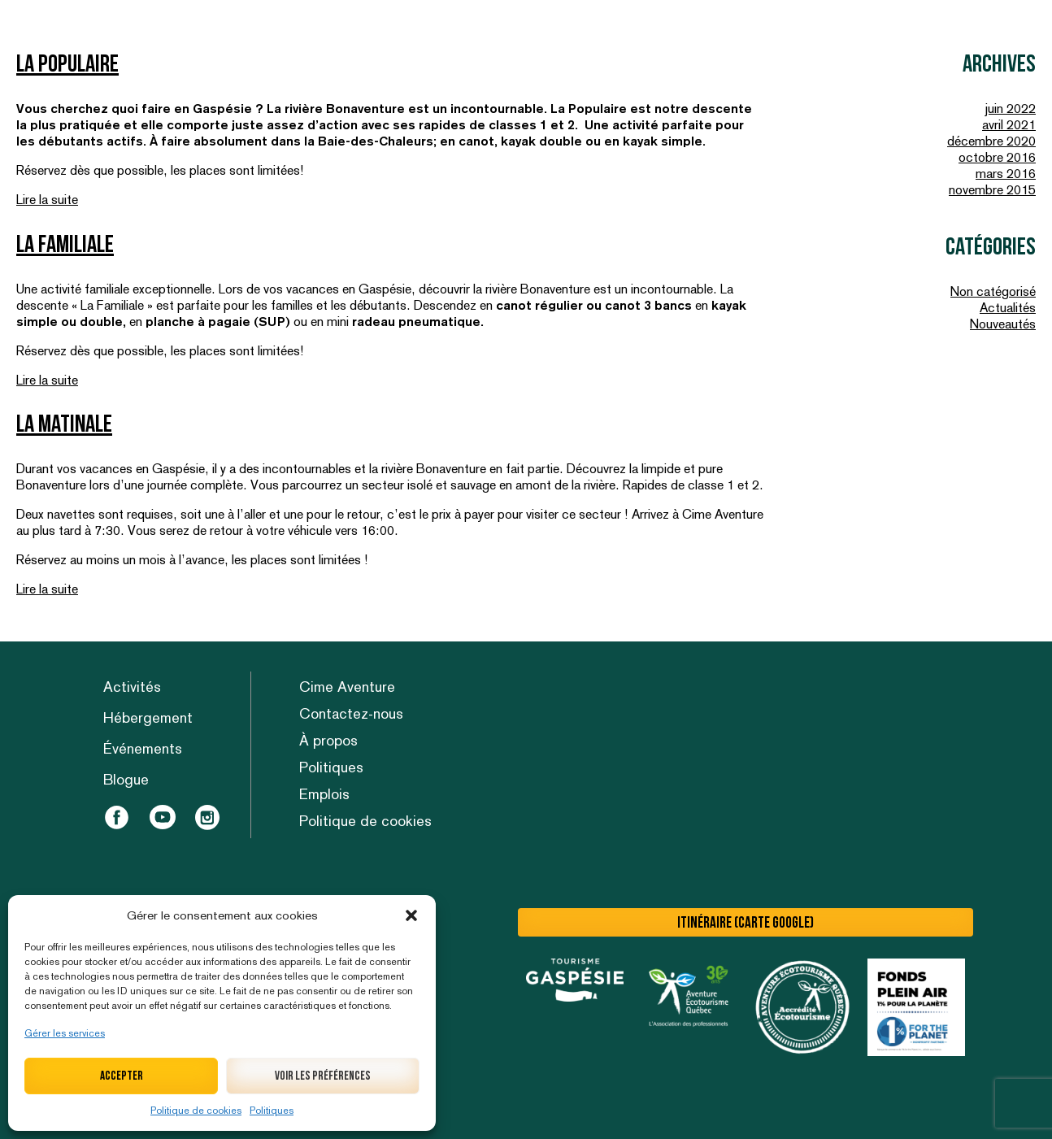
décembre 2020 (991, 141)
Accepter (121, 1076)
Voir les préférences (323, 1076)
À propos (328, 740)
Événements (142, 748)
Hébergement (148, 717)
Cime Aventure (347, 686)
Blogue (126, 779)
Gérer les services (64, 1033)
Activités (132, 686)
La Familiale (65, 244)
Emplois (324, 793)
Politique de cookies (195, 1110)
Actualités (1008, 307)
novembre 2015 (992, 190)
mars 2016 (1006, 173)
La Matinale (64, 424)
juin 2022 (1010, 108)
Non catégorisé (993, 291)
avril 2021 (1009, 125)
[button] (411, 915)
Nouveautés (1003, 324)
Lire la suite (47, 199)
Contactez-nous (351, 713)
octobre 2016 (997, 157)
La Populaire (67, 64)
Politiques (271, 1110)
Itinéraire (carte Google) (745, 923)
